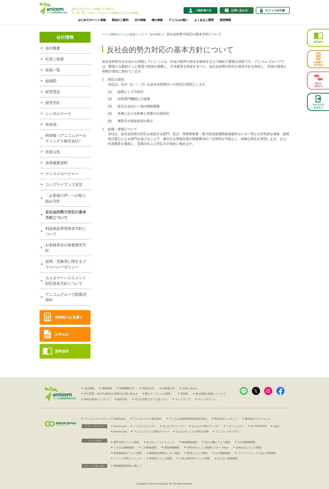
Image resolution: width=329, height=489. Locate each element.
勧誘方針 (122, 399)
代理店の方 (148, 388)
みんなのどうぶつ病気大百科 (192, 431)
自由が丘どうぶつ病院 (248, 447)
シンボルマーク (58, 114)
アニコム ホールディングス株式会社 (104, 418)
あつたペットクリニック (161, 442)
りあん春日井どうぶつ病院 (194, 458)
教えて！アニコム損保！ (159, 393)
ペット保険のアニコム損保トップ (123, 34)
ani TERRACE (259, 426)
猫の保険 (157, 20)
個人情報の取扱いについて (210, 393)
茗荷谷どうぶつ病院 (160, 458)
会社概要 (52, 48)
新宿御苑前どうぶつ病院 (128, 453)
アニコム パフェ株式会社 (147, 418)
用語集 (184, 393)
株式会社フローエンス (257, 418)
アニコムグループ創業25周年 (66, 297)
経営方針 (52, 103)
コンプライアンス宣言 (63, 185)
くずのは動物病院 (124, 447)
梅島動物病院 (189, 442)
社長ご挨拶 (54, 59)
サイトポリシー (207, 399)
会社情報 (65, 37)
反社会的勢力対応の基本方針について (65, 215)
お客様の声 (168, 388)
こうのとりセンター (144, 426)
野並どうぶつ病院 (197, 453)
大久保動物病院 (246, 442)
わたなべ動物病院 (227, 458)
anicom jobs (120, 431)
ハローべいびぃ (235, 426)
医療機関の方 (127, 388)
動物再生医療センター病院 (164, 453)
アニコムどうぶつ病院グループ (151, 431)
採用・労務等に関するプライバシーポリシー (65, 264)
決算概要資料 (56, 163)
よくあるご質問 (204, 20)
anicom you (120, 426)
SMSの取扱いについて (97, 399)
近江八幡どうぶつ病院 (217, 442)
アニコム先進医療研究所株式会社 (188, 418)
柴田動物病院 (171, 447)
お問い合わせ (189, 388)
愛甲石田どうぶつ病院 (126, 442)
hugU (276, 426)
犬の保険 (140, 20)
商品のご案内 (120, 20)
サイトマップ (183, 399)
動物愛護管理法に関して (128, 465)
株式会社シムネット (226, 418)
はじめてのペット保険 (92, 20)
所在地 (50, 124)
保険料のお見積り (69, 317)
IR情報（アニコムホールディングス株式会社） (65, 138)
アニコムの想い (178, 20)
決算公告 (52, 152)
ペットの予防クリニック (128, 458)
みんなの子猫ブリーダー (206, 426)
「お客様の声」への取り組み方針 (65, 198)
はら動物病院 (222, 453)
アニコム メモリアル (227, 431)
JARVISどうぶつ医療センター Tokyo (208, 447)
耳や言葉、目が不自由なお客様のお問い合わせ (111, 393)
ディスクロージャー (62, 174)
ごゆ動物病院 (149, 447)
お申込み (62, 334)
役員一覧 (52, 70)
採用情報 (225, 20)
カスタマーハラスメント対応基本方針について (65, 280)
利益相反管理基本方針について (65, 231)
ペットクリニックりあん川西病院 (257, 453)
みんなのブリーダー (174, 426)
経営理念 (52, 92)
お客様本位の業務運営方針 (65, 248)
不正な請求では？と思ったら (151, 399)
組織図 (50, 81)
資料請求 (62, 351)
